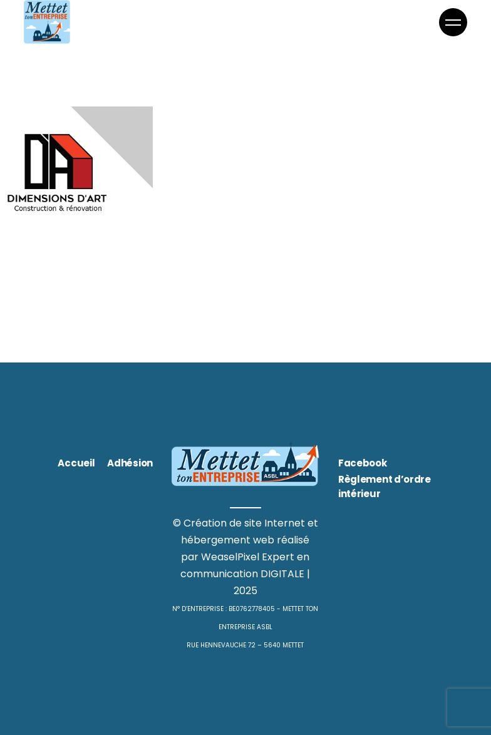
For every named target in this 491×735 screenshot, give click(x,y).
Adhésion (130, 463)
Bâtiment (26, 235)
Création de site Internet (244, 523)
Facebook (362, 463)
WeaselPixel (230, 557)
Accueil (76, 463)
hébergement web (227, 540)
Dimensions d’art (60, 268)
